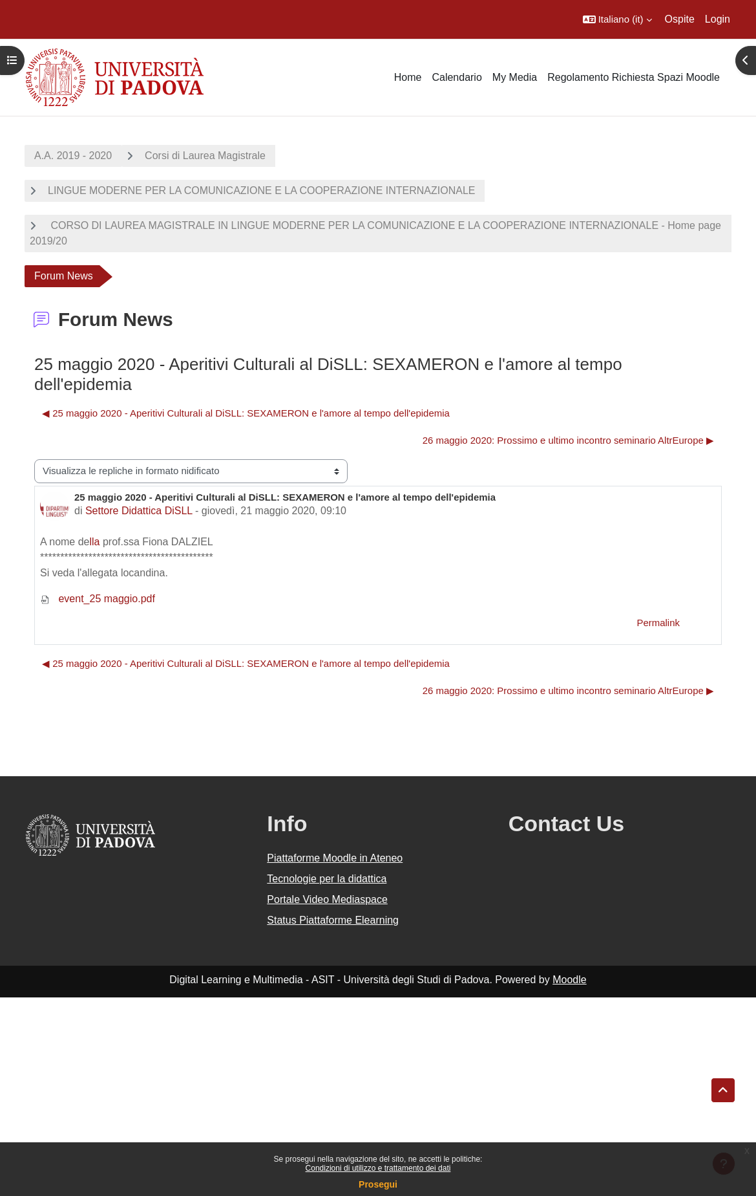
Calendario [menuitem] (456, 77)
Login (717, 19)
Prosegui (378, 1184)
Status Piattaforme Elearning (333, 920)
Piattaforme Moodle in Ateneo (335, 858)
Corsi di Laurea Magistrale (205, 155)
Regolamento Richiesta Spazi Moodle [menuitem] (633, 77)
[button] (617, 19)
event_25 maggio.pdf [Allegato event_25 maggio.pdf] (97, 598)
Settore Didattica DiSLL (139, 510)
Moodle (569, 979)
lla (95, 541)
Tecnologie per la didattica (326, 878)
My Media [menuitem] (514, 77)
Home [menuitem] (408, 77)
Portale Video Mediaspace (327, 899)
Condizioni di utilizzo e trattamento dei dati (378, 1168)
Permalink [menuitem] (658, 622)
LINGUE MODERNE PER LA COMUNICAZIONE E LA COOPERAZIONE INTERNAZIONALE (261, 190)
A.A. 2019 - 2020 (73, 155)
